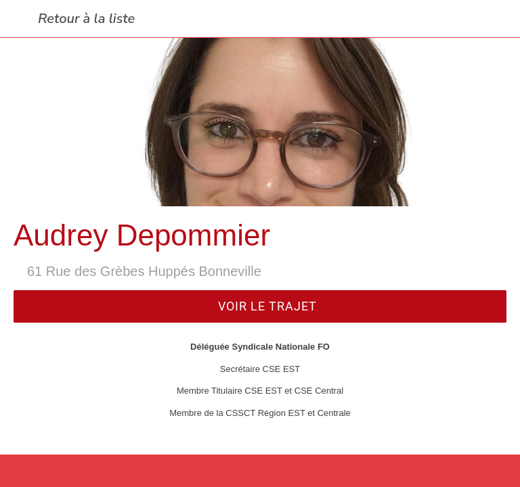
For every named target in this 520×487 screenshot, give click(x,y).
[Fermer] (19, 19)
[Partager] (260, 471)
